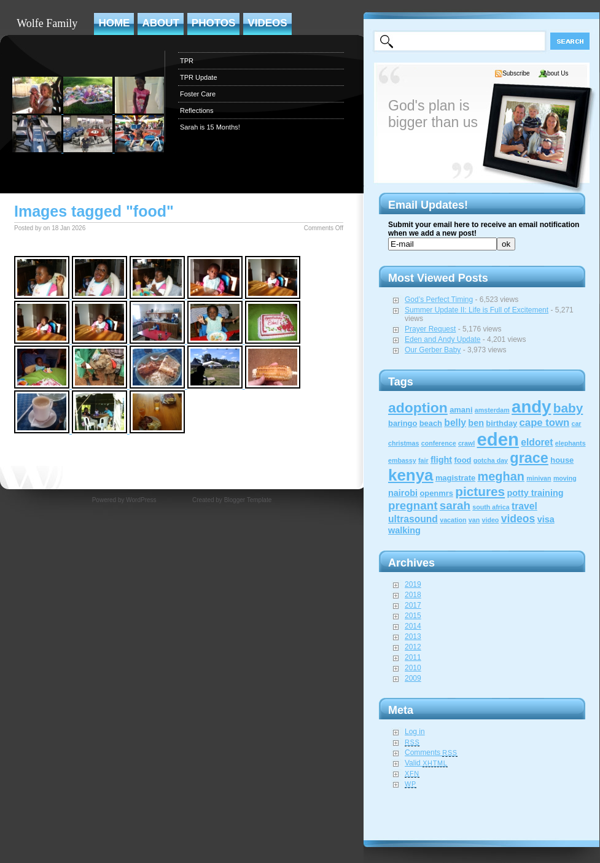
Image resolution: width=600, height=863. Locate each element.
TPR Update (198, 77)
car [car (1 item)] (576, 423)
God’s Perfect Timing (439, 299)
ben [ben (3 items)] (476, 423)
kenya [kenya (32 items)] (411, 475)
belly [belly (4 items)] (455, 422)
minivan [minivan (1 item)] (538, 478)
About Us (555, 73)
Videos (267, 23)
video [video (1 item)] (490, 520)
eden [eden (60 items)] (498, 439)
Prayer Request (430, 329)
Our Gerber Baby (433, 350)
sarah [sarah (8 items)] (455, 505)
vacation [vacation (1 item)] (453, 520)
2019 (413, 584)
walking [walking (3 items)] (404, 530)
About (160, 23)
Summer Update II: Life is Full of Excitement (476, 310)
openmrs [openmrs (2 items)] (436, 493)
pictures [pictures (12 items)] (480, 491)
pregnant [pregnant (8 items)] (412, 505)
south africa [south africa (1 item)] (490, 507)
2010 (413, 668)
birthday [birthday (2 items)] (501, 423)
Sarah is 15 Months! (210, 127)
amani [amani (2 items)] (461, 409)
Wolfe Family (47, 23)
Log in (415, 731)
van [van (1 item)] (474, 520)
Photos (213, 23)
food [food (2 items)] (462, 460)
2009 (413, 678)
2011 (413, 657)
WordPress (141, 500)
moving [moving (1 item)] (565, 478)
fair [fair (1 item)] (423, 460)
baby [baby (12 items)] (568, 408)
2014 (413, 626)
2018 (413, 594)
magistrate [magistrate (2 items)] (455, 477)
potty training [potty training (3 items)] (535, 493)
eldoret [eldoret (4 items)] (537, 442)
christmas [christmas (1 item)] (403, 443)
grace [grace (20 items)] (529, 458)
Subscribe (515, 73)
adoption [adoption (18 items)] (418, 408)
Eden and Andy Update (442, 339)
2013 (413, 636)
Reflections (196, 110)
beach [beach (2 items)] (430, 423)
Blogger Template (248, 500)
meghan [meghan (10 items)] (501, 476)
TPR (186, 60)
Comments (431, 752)
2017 (413, 605)
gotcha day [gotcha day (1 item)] (490, 460)
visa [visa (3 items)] (546, 519)
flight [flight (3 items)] (441, 460)
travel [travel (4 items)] (524, 506)
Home (114, 23)
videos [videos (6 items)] (518, 519)
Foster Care (198, 94)
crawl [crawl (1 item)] (466, 443)
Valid (426, 763)
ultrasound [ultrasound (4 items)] (413, 519)
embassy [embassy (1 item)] (402, 460)
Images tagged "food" (94, 211)
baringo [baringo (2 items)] (402, 423)
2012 (413, 647)
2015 (413, 615)
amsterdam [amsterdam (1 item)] (492, 410)
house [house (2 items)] (562, 460)
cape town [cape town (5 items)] (545, 422)
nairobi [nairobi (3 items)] (403, 493)
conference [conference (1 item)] (438, 443)
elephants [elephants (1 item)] (570, 443)
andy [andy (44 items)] (531, 406)
